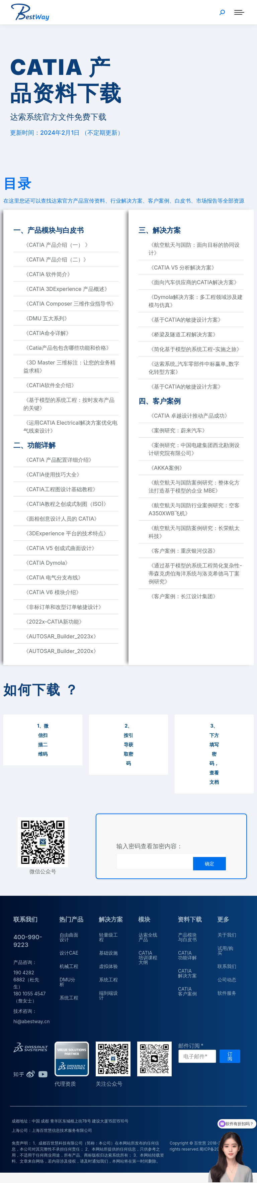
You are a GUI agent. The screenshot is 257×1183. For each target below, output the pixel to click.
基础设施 (108, 953)
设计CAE (69, 953)
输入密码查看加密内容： (149, 846)
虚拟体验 (108, 966)
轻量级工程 (108, 937)
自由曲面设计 (69, 937)
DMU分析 (67, 982)
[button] (42, 740)
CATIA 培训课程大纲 (148, 957)
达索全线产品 (148, 937)
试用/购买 (225, 950)
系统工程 (69, 997)
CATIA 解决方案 (187, 973)
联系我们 (227, 966)
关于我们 (227, 935)
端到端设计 (108, 995)
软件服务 (227, 993)
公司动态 (227, 979)
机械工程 (69, 966)
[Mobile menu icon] (239, 12)
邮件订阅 (189, 1045)
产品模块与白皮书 (187, 937)
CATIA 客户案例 (187, 991)
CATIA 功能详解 (187, 955)
